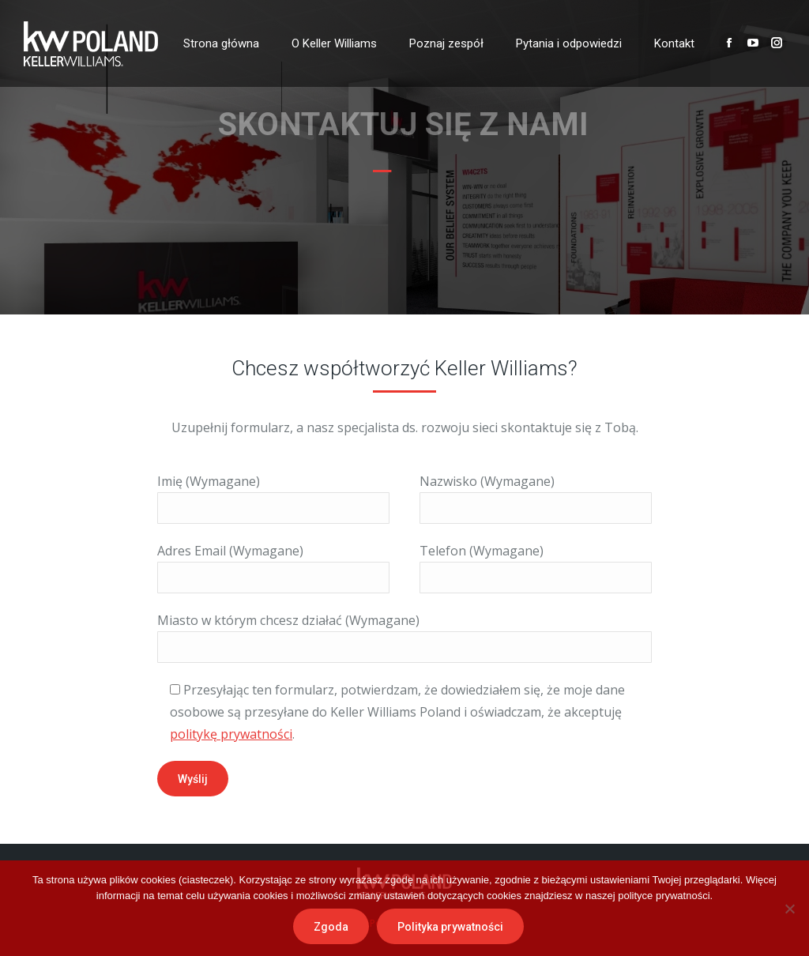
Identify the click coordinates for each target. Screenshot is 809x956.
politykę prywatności (231, 734)
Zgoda (331, 926)
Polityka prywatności (450, 926)
